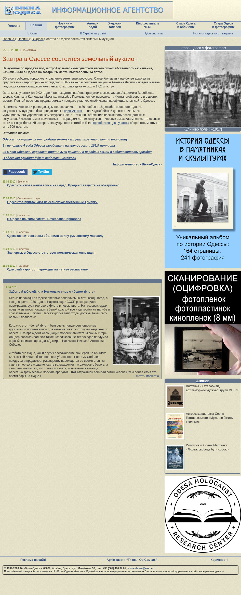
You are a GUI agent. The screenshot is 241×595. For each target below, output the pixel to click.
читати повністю (147, 376)
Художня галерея (115, 25)
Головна (14, 26)
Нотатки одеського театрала (213, 33)
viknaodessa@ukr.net (140, 568)
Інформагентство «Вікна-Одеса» (137, 164)
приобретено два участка (111, 123)
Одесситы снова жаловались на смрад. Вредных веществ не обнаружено (63, 185)
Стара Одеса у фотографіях (203, 48)
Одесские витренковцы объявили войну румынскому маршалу (55, 236)
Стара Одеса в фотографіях (223, 25)
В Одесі (33, 33)
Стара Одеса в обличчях (185, 25)
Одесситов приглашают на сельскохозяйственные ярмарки (52, 202)
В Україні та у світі (93, 33)
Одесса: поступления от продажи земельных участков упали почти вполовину (65, 139)
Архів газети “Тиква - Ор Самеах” (131, 560)
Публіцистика (153, 33)
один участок (73, 111)
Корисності (219, 560)
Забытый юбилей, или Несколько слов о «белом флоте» (52, 291)
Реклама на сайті (33, 560)
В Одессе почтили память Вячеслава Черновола (44, 219)
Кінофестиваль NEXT (147, 25)
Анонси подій (93, 25)
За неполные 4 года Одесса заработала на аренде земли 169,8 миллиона (59, 145)
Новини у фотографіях (65, 25)
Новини (36, 25)
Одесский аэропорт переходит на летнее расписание (47, 269)
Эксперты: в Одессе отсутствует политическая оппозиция (51, 252)
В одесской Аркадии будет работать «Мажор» (39, 158)
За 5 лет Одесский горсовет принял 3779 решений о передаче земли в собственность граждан (77, 152)
